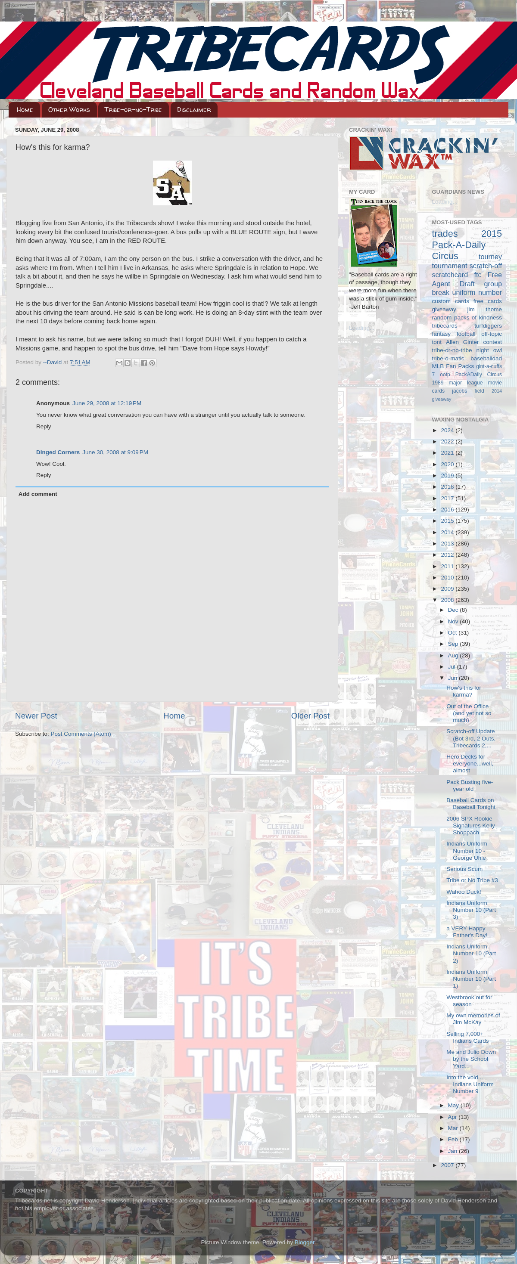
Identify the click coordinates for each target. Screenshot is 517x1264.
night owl (489, 350)
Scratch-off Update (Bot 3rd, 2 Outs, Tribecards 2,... (470, 738)
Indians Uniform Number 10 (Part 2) (471, 953)
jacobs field (468, 391)
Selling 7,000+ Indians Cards (467, 1037)
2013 (448, 543)
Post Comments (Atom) (81, 734)
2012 (448, 554)
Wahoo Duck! (463, 892)
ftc (477, 275)
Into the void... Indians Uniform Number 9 (470, 1084)
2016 (448, 509)
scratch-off (486, 266)
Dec (454, 610)
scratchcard (450, 275)
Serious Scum (464, 869)
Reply (43, 426)
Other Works (69, 109)
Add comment (38, 494)
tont (437, 342)
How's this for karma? (463, 691)
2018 (448, 486)
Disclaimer (194, 109)
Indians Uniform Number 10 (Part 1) (471, 979)
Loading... (361, 328)
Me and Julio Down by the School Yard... (471, 1059)
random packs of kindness (467, 317)
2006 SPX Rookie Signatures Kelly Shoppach (470, 825)
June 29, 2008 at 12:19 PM (106, 403)
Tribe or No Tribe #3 (472, 880)
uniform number (477, 292)
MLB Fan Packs (453, 366)
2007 (448, 1165)
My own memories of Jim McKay (473, 1018)
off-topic (491, 334)
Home (25, 109)
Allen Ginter (462, 342)
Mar (454, 1128)
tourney (490, 256)
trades (445, 233)
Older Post (310, 715)
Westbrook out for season (469, 1000)
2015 (448, 520)
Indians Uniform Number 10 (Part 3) (471, 910)
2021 (448, 452)
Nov (454, 621)
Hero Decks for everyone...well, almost (469, 763)
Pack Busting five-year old (469, 785)
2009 (448, 589)
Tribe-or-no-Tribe (133, 109)
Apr (453, 1117)
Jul (452, 666)
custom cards (450, 301)
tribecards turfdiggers (467, 325)
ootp (445, 375)
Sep (454, 644)
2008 (448, 600)
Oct (453, 632)
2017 (448, 498)
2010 (448, 577)
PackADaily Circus (478, 375)
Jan (453, 1151)
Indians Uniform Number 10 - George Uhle (466, 850)
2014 (448, 532)
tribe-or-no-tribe (452, 350)
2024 (448, 430)
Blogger (305, 1242)
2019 (448, 475)
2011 (448, 566)
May (454, 1105)
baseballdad (486, 358)
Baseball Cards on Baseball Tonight (470, 803)
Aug (454, 655)
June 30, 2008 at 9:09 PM (115, 452)
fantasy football (454, 334)
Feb (454, 1139)
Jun (453, 678)
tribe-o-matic (448, 358)
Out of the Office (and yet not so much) (468, 713)
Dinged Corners (58, 452)
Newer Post (36, 715)
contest (492, 342)
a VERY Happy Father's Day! (466, 932)
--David (53, 362)
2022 (448, 441)
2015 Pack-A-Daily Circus (467, 244)
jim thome (484, 309)
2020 (448, 464)
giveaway (444, 309)
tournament (449, 266)
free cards (487, 301)
